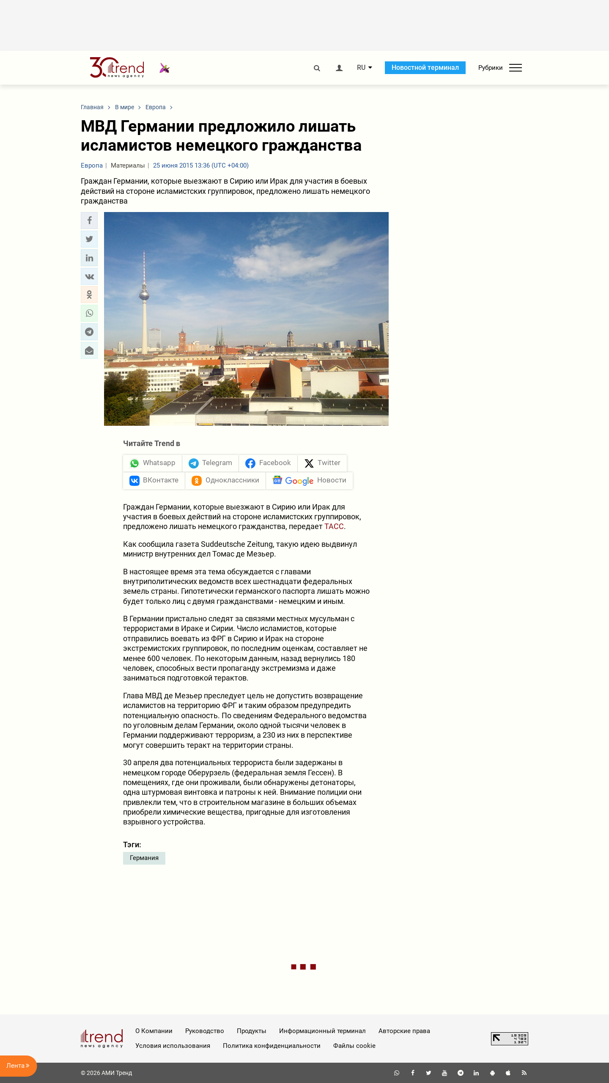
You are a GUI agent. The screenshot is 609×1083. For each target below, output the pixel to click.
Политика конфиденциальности (272, 1046)
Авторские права (404, 1031)
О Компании (154, 1031)
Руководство (204, 1031)
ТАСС (334, 526)
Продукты (251, 1031)
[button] (89, 220)
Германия (144, 858)
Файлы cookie (354, 1046)
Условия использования (172, 1046)
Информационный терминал (322, 1031)
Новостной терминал (425, 67)
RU (361, 67)
